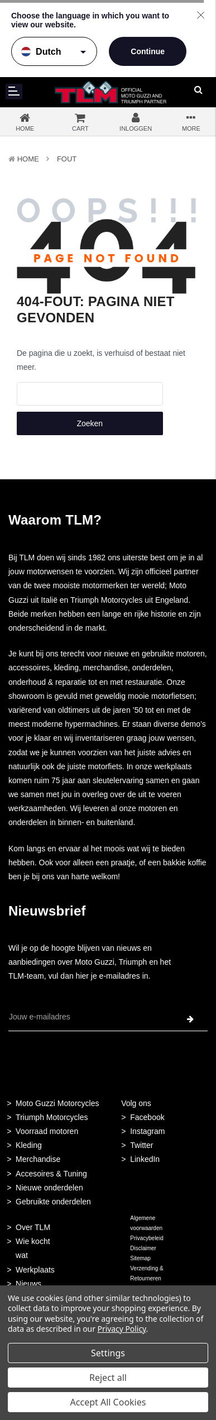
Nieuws (28, 1283)
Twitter (141, 1145)
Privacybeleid (146, 1238)
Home (28, 159)
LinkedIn (145, 1159)
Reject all (108, 1377)
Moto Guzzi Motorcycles (57, 1103)
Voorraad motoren (47, 1131)
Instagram (147, 1131)
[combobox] (90, 394)
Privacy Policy (122, 1328)
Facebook (147, 1117)
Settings (108, 1353)
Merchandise (38, 1159)
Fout (66, 159)
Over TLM (33, 1227)
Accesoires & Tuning (51, 1173)
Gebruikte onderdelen (53, 1201)
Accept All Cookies (108, 1402)
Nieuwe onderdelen (49, 1187)
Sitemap (140, 1258)
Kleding (29, 1145)
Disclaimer (143, 1248)
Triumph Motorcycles (52, 1117)
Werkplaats (35, 1269)
